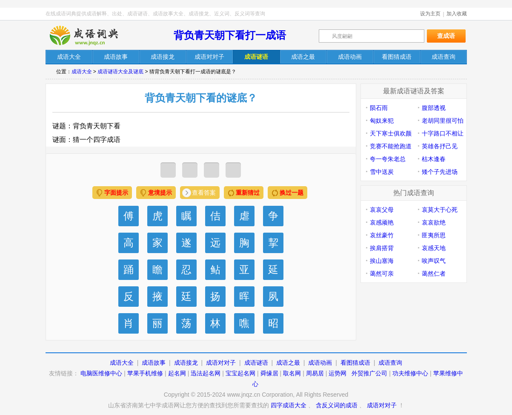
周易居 (315, 373)
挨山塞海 (382, 260)
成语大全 (82, 72)
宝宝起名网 (240, 373)
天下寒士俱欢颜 (391, 133)
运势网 (337, 373)
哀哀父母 (382, 209)
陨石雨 (379, 107)
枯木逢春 (434, 159)
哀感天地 (434, 248)
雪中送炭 (382, 171)
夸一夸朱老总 (388, 159)
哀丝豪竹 (382, 235)
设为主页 (430, 14)
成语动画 (320, 362)
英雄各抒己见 (440, 146)
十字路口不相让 (442, 133)
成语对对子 (221, 362)
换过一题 (291, 192)
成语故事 (154, 362)
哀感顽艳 (382, 222)
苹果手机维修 (145, 373)
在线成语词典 (91, 35)
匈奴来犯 (382, 120)
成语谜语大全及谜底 (120, 72)
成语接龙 (186, 362)
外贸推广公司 (369, 373)
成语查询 (390, 362)
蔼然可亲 (382, 273)
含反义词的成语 (337, 405)
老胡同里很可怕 (442, 120)
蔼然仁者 (434, 273)
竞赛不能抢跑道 (391, 146)
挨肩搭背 (382, 248)
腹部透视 (434, 107)
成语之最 (288, 362)
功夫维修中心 (410, 373)
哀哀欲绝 (434, 222)
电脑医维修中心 (101, 373)
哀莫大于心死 (440, 209)
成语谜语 (256, 362)
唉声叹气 (434, 260)
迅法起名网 (205, 373)
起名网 (177, 373)
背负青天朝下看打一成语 (230, 35)
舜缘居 (269, 373)
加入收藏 (456, 14)
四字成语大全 (288, 405)
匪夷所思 (434, 235)
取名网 (292, 373)
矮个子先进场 (440, 171)
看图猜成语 (355, 362)
